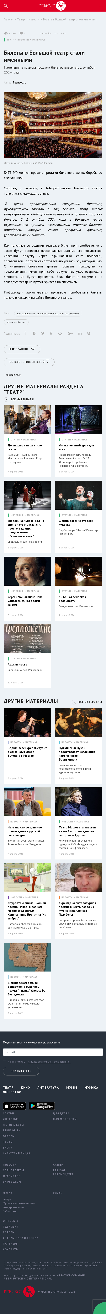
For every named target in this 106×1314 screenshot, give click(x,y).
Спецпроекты (13, 1169)
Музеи (71, 1086)
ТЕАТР (10, 40)
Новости (34, 19)
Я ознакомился (17, 1060)
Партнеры (11, 1242)
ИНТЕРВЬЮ (17, 514)
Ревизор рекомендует (63, 1171)
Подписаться (21, 1070)
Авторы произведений (21, 1237)
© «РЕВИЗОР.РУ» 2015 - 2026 (56, 1290)
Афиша (58, 1163)
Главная (8, 19)
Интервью (11, 1118)
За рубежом (12, 1180)
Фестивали (12, 1175)
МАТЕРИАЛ (38, 40)
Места (8, 1192)
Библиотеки (10, 1210)
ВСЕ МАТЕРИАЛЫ (22, 398)
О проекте (11, 1220)
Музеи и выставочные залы (19, 1202)
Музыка (91, 1086)
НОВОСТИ (23, 40)
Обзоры (9, 1135)
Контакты (11, 1248)
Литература (48, 1086)
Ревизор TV (11, 1129)
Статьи (8, 1112)
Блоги (8, 1146)
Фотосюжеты (13, 1123)
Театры (7, 1198)
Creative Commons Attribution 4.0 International (45, 1276)
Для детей (61, 1112)
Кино (25, 1086)
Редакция (10, 1225)
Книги (58, 1192)
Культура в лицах (17, 1152)
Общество (12, 1091)
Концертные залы (13, 1206)
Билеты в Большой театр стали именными (70, 19)
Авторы (9, 1231)
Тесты (8, 1141)
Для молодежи (65, 1118)
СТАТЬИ (15, 439)
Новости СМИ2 (12, 374)
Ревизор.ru (19, 82)
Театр (21, 19)
